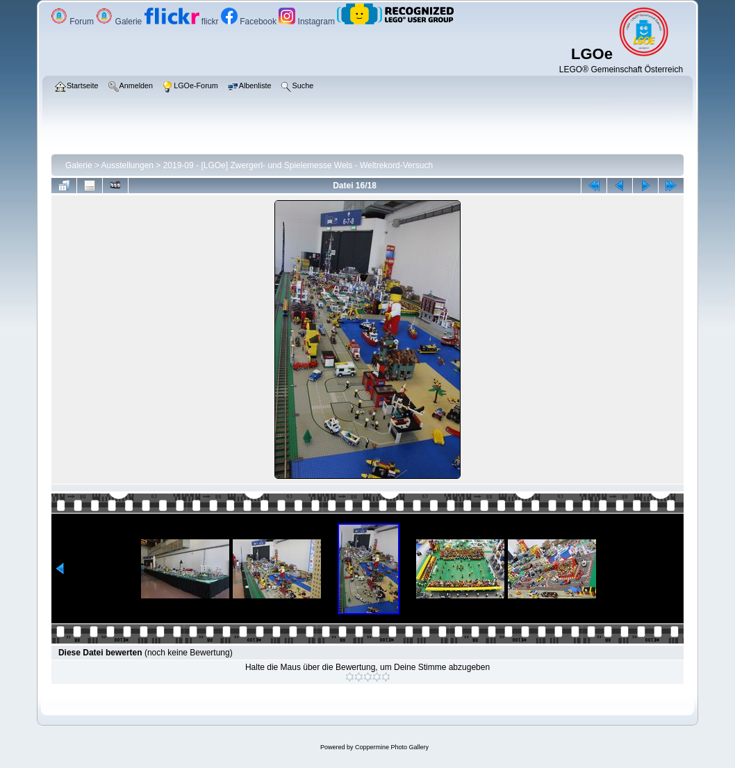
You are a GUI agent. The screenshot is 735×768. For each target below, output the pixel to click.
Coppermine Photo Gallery (392, 747)
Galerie (120, 21)
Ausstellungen (127, 165)
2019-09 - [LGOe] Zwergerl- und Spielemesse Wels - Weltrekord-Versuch (298, 165)
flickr (182, 21)
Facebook (250, 21)
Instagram (308, 21)
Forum (73, 21)
